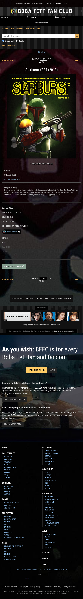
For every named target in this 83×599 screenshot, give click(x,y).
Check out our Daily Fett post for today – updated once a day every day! (41, 3)
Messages (48, 486)
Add (38, 29)
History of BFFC (50, 542)
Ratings (7, 470)
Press (47, 540)
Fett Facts (48, 456)
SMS (52, 298)
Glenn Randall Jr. (51, 515)
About (45, 531)
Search (32, 17)
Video (6, 530)
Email (46, 298)
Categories (8, 459)
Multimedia (7, 513)
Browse (5, 29)
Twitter (39, 298)
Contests (48, 475)
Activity (48, 472)
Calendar (47, 493)
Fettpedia (47, 447)
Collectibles (8, 453)
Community (47, 469)
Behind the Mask (51, 451)
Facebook (30, 298)
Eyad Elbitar (49, 518)
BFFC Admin (11, 231)
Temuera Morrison (51, 499)
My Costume (8, 486)
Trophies (48, 488)
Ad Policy (57, 587)
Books (21, 41)
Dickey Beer (49, 513)
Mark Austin (49, 510)
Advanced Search (8, 46)
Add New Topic (9, 508)
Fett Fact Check (10, 557)
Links (46, 483)
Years (6, 475)
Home (4, 447)
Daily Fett (8, 516)
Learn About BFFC (12, 424)
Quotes (47, 464)
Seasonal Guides (10, 559)
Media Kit (48, 537)
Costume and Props (52, 523)
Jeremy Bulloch (50, 526)
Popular (19, 29)
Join (44, 564)
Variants (7, 489)
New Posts (8, 505)
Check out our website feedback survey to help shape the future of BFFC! (41, 570)
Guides (6, 551)
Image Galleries (10, 519)
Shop (46, 545)
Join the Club (36, 370)
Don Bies (48, 505)
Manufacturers (10, 467)
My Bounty (8, 457)
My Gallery (30, 29)
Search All (9, 41)
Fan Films (7, 527)
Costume (6, 483)
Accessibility (47, 587)
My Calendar (49, 497)
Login (52, 370)
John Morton (49, 507)
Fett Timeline (49, 461)
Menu (5, 17)
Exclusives (8, 549)
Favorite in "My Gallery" (14, 266)
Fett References (50, 459)
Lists (6, 465)
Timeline (7, 478)
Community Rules (11, 587)
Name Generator (50, 480)
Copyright (24, 587)
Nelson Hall (49, 520)
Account (60, 17)
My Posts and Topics (11, 503)
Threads (67, 298)
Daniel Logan (49, 502)
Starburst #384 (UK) (12, 179)
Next (78, 60)
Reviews (7, 472)
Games (6, 535)
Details (7, 491)
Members (48, 478)
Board (5, 499)
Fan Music (7, 522)
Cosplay (7, 494)
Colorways (8, 462)
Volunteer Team (50, 534)
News (4, 543)
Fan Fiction (8, 532)
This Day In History (51, 453)
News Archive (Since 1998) (13, 546)
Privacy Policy (35, 587)
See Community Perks (14, 399)
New (12, 29)
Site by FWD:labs (69, 587)
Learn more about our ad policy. (64, 331)
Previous (7, 60)
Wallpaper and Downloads (14, 538)
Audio (6, 524)
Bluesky (59, 298)
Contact (48, 547)
